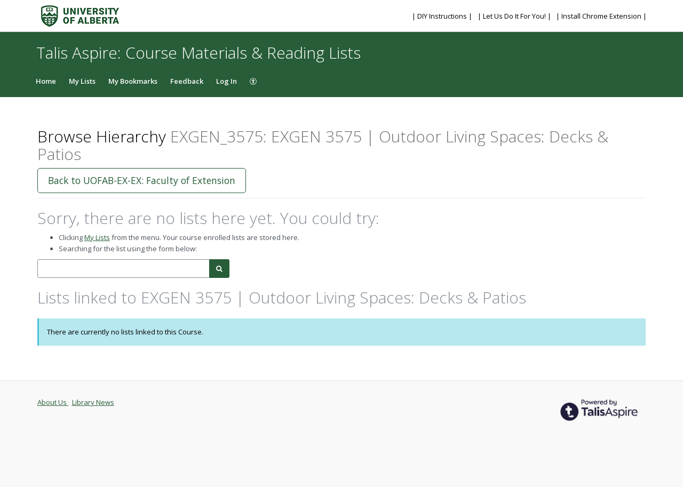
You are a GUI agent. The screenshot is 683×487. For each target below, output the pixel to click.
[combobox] (123, 268)
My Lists (82, 81)
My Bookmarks (132, 81)
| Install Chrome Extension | (601, 16)
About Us (52, 402)
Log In (226, 81)
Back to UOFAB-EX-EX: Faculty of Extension (141, 180)
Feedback (186, 81)
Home (46, 81)
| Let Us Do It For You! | (515, 16)
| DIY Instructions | (443, 16)
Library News (93, 402)
